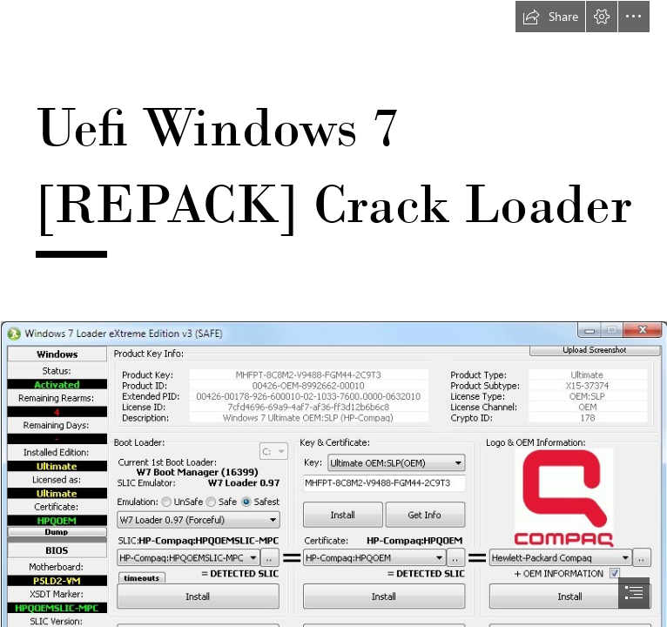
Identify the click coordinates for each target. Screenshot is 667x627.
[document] (333, 313)
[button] (550, 16)
